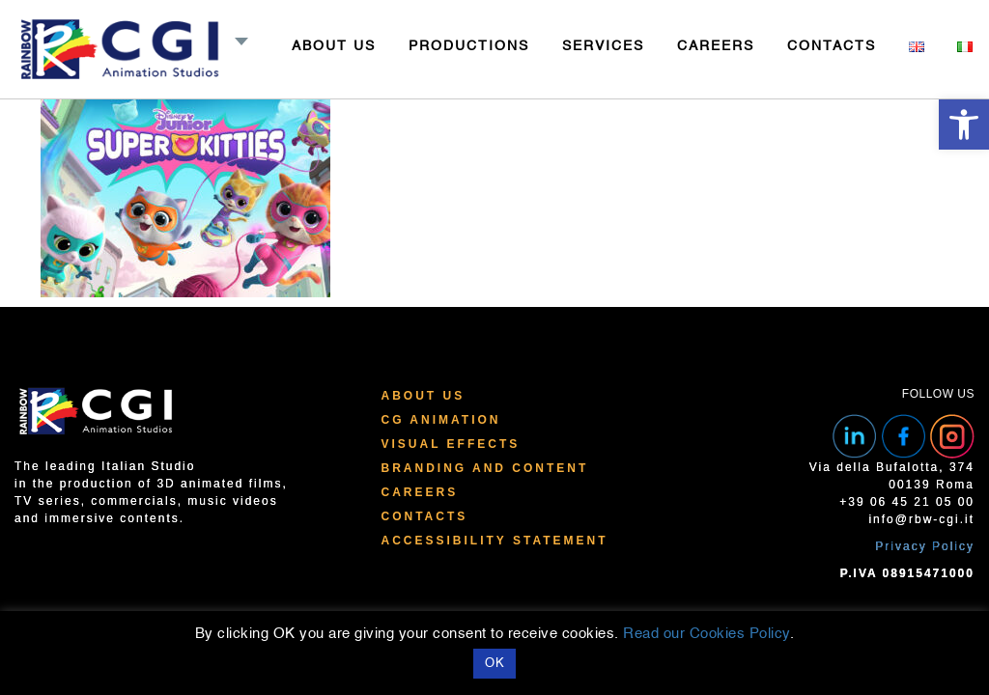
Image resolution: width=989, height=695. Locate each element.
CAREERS (715, 46)
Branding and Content (484, 468)
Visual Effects (450, 444)
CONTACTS (831, 46)
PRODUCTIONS (469, 46)
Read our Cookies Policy (706, 633)
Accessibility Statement (494, 540)
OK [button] (494, 663)
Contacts (424, 516)
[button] (964, 124)
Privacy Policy (925, 546)
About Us (423, 396)
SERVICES (603, 46)
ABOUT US (334, 46)
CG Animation (440, 420)
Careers (419, 492)
